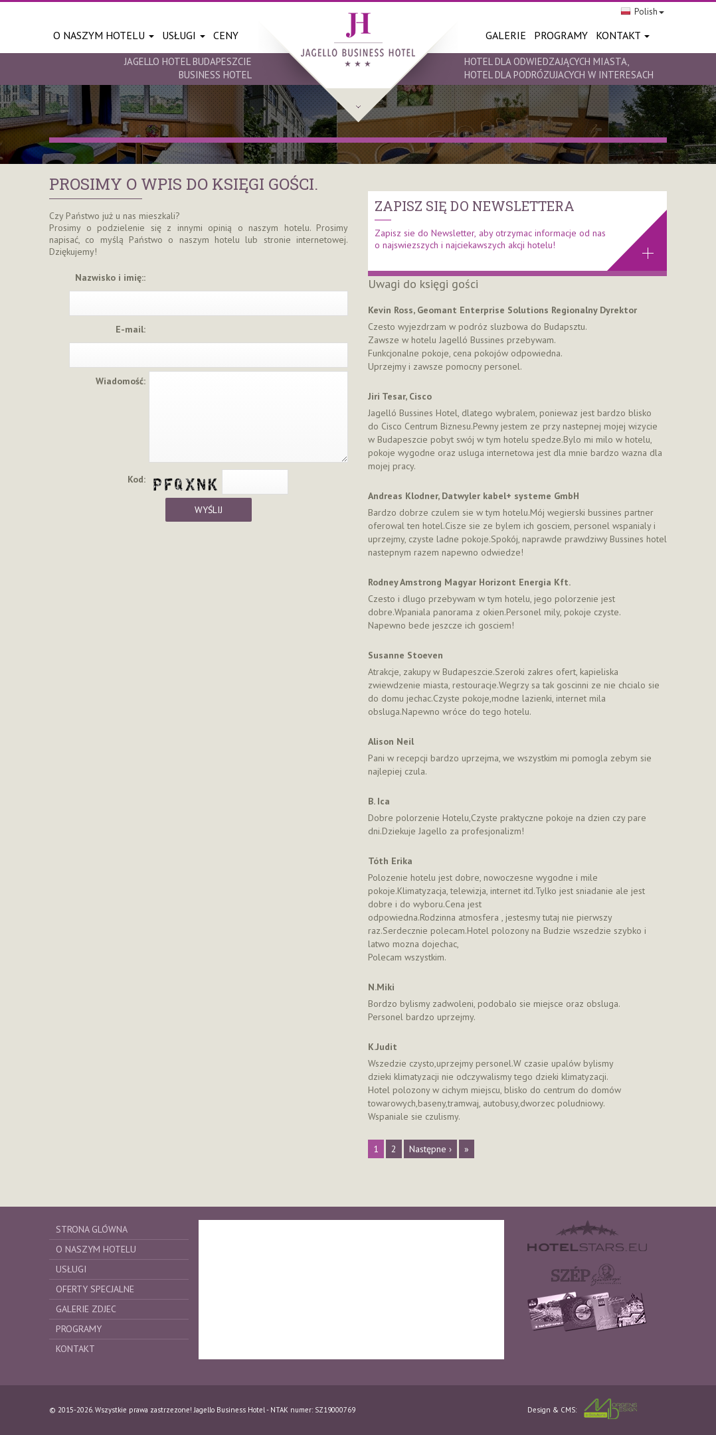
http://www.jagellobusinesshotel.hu (358, 61)
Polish (642, 11)
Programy (79, 1329)
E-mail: (130, 329)
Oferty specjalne (95, 1289)
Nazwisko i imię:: (110, 277)
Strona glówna (92, 1229)
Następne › (430, 1149)
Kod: (136, 479)
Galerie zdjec (86, 1309)
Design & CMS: (582, 1408)
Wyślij (209, 510)
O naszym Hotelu (103, 35)
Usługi (183, 35)
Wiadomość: (120, 381)
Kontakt (623, 35)
